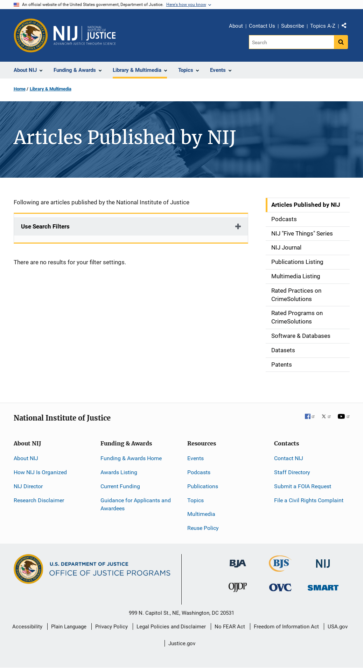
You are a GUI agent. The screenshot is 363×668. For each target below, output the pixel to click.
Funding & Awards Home (131, 458)
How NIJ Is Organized (40, 472)
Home (20, 88)
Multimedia (201, 514)
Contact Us (262, 26)
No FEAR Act (230, 626)
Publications (202, 486)
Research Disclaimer (39, 500)
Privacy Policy (111, 626)
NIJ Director (28, 486)
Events (195, 458)
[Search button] (341, 42)
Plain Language (68, 626)
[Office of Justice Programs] (31, 35)
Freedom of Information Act (286, 626)
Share (346, 27)
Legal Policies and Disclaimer (171, 626)
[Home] (85, 35)
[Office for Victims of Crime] (280, 587)
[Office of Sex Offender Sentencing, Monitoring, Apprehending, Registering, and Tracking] (323, 585)
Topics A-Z (322, 26)
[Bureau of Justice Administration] (238, 560)
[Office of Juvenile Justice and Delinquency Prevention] (238, 589)
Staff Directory (292, 472)
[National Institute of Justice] (323, 560)
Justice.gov (181, 643)
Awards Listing (118, 472)
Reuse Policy (203, 528)
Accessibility (27, 626)
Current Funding (120, 486)
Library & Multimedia (50, 88)
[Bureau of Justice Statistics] (280, 568)
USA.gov (338, 626)
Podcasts (198, 472)
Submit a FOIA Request (302, 486)
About (236, 26)
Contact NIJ (288, 458)
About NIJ (26, 458)
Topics (195, 500)
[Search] (291, 42)
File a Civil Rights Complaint (308, 500)
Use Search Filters (45, 226)
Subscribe (292, 26)
